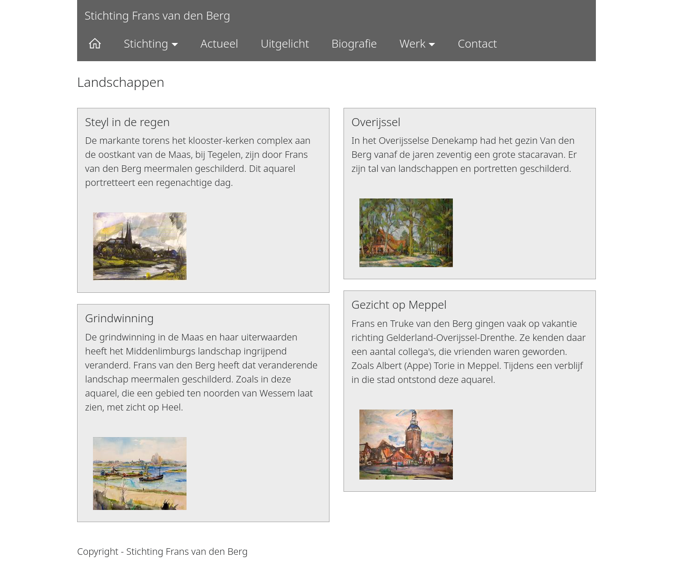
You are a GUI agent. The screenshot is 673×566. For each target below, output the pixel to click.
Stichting (146, 43)
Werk (413, 43)
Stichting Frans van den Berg (157, 15)
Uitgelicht (285, 43)
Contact (477, 43)
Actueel (219, 43)
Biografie (354, 43)
